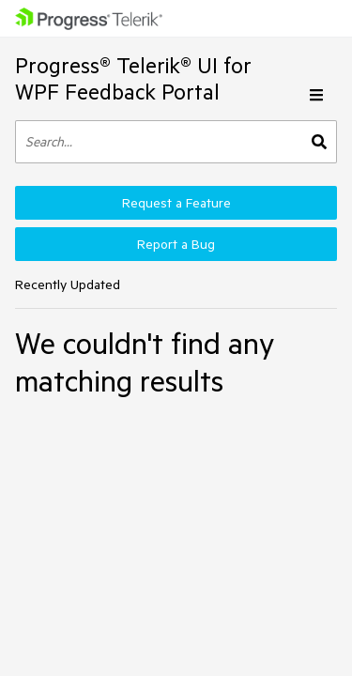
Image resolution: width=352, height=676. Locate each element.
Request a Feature (176, 202)
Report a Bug (176, 244)
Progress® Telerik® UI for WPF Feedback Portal (133, 78)
